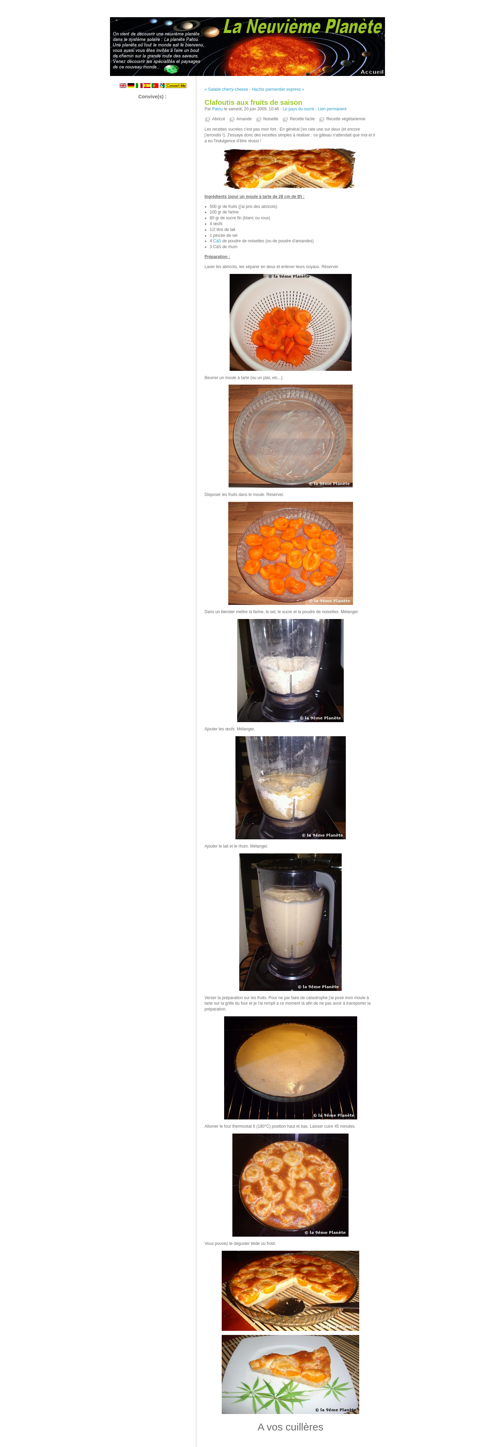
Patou (217, 109)
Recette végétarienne (345, 119)
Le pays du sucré (298, 109)
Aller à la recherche (475, 4)
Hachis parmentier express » (278, 89)
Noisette (270, 119)
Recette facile (302, 119)
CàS (217, 241)
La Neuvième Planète (247, 45)
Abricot (218, 119)
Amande (244, 119)
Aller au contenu (411, 4)
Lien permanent (332, 109)
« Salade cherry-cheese (226, 89)
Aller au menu (441, 4)
